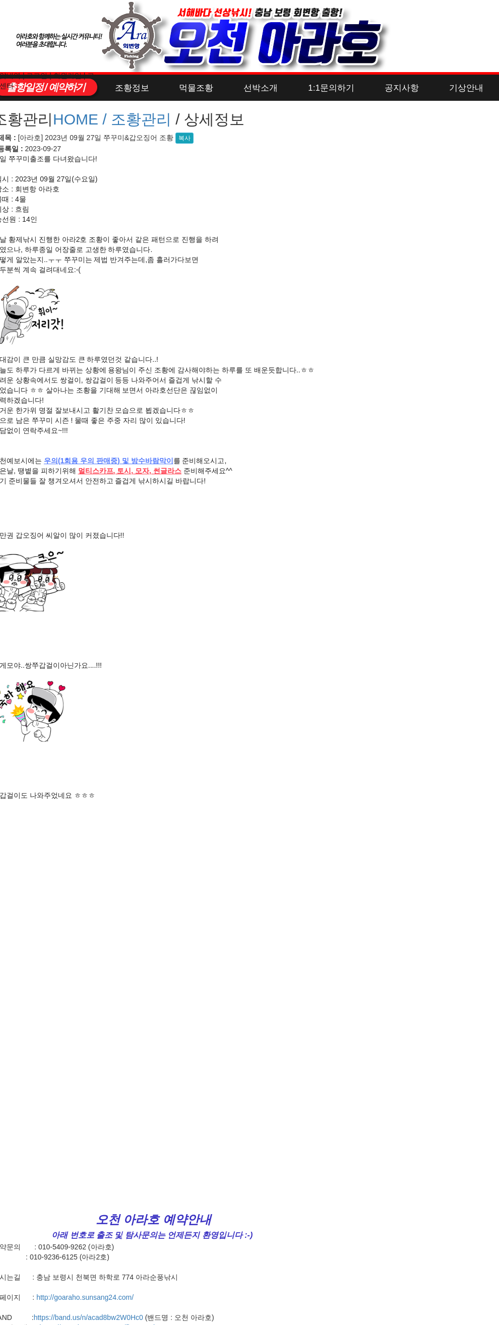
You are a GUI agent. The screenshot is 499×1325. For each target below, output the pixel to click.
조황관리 (141, 119)
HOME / (82, 119)
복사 (184, 138)
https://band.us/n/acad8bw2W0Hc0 (88, 1317)
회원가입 (67, 76)
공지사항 (402, 88)
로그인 (36, 76)
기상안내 (466, 88)
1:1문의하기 (331, 88)
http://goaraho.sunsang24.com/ (85, 1297)
